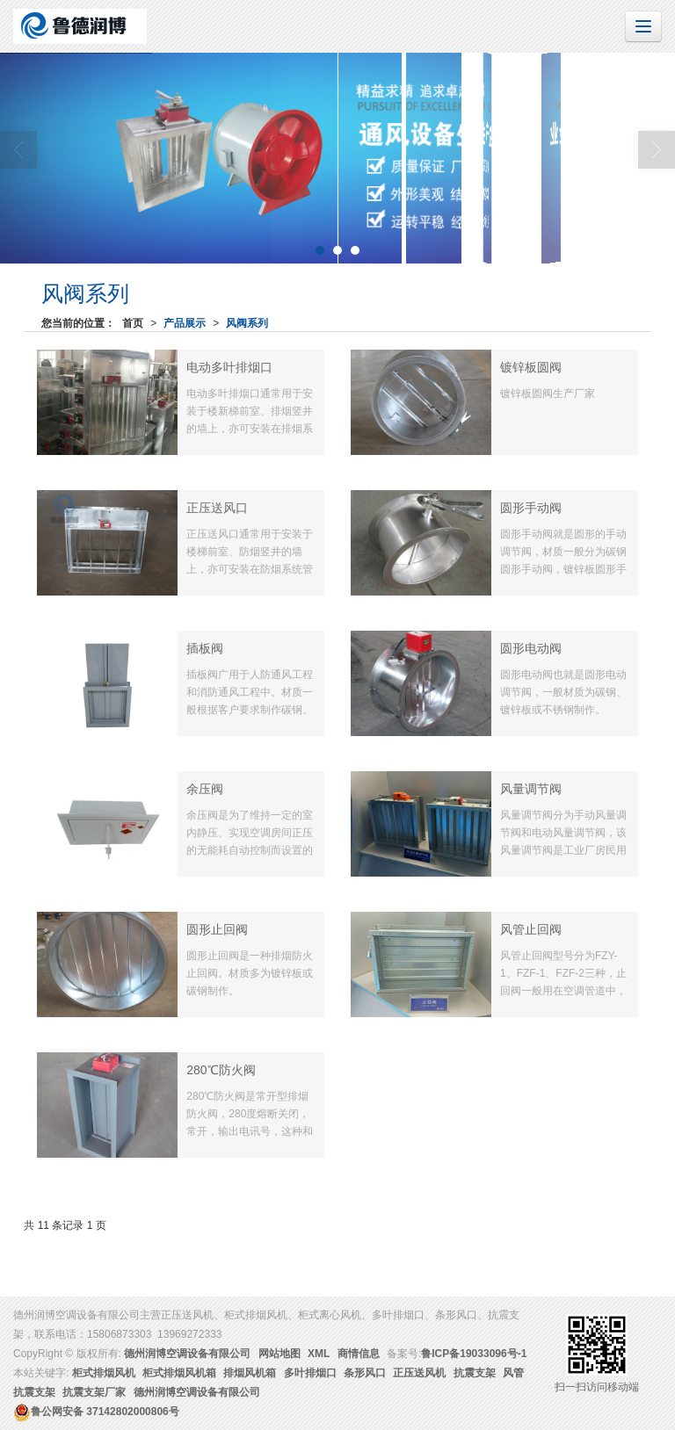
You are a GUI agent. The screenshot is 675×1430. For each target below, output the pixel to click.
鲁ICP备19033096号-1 (473, 1353)
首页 (132, 323)
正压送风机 (419, 1373)
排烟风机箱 (249, 1373)
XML (319, 1353)
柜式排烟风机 (103, 1373)
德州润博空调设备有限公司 (187, 1353)
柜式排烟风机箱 (179, 1373)
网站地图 (279, 1353)
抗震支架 (475, 1373)
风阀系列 (247, 323)
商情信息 (359, 1353)
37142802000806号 (96, 1411)
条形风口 (365, 1373)
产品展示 (184, 323)
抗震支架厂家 (94, 1392)
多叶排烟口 (310, 1373)
